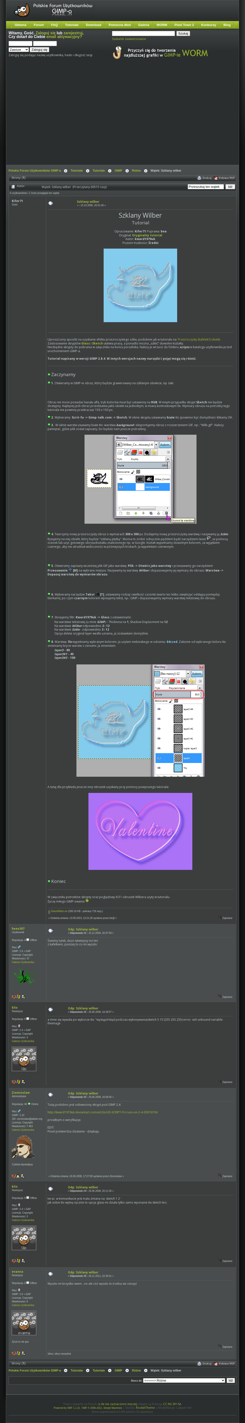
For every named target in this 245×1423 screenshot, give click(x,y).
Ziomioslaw (21, 1093)
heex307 (18, 929)
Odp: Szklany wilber (83, 929)
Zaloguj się (46, 33)
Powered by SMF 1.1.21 (67, 1408)
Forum (39, 25)
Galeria (143, 25)
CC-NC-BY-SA (172, 1404)
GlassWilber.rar (57, 911)
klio (15, 1007)
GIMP (118, 170)
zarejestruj (73, 33)
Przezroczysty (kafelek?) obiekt (199, 339)
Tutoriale (72, 25)
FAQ (54, 25)
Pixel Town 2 (184, 25)
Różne (136, 170)
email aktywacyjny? (64, 37)
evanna (17, 1272)
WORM (162, 25)
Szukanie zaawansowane (129, 39)
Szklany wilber (88, 202)
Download (93, 25)
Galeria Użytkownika (23, 962)
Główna (20, 25)
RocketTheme (145, 1408)
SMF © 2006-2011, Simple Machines (102, 1408)
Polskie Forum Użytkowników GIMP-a (35, 170)
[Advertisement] (46, 117)
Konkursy (208, 25)
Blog (227, 25)
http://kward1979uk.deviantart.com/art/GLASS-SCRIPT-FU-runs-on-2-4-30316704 (103, 1112)
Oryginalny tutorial (147, 235)
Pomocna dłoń (120, 25)
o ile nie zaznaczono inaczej (117, 1404)
